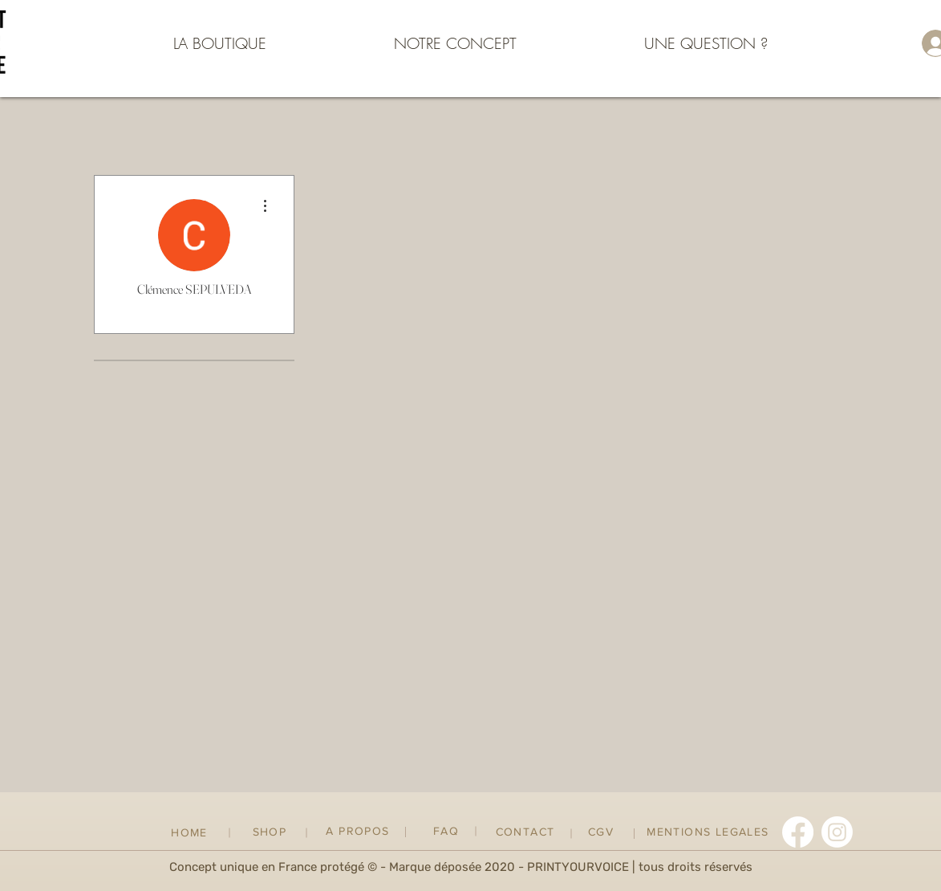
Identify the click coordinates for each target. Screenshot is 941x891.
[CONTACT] (527, 832)
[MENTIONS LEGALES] (710, 832)
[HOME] (191, 833)
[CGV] (603, 832)
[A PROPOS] (359, 831)
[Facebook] (797, 832)
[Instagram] (837, 832)
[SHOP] (271, 832)
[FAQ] (448, 831)
